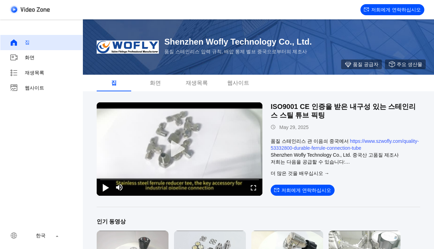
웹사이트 (27, 88)
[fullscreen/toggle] (253, 187)
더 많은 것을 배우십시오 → (300, 173)
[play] (179, 149)
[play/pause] (106, 187)
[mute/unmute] (119, 187)
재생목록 (27, 73)
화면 (22, 58)
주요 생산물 (405, 64)
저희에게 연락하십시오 (392, 9)
